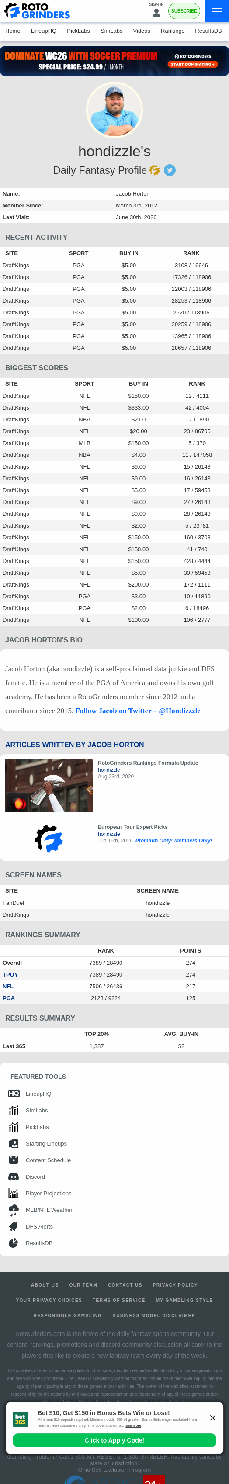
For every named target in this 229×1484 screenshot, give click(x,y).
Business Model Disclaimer (154, 1315)
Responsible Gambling (68, 1315)
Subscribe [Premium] (184, 11)
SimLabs (112, 31)
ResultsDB (208, 31)
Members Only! (193, 841)
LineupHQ (44, 31)
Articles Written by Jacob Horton (74, 745)
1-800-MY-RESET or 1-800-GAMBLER (119, 1456)
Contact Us (125, 1285)
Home (13, 31)
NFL (8, 986)
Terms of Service (119, 1300)
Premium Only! (154, 841)
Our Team (83, 1285)
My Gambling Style (184, 1300)
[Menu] (217, 11)
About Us (45, 1285)
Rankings (172, 31)
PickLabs (78, 31)
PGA (9, 998)
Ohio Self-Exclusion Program (114, 1470)
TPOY (10, 974)
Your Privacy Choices (49, 1300)
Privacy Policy (175, 1285)
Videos (142, 31)
